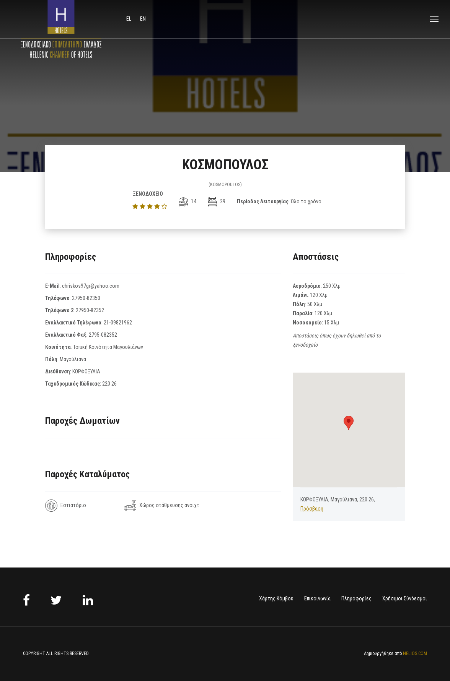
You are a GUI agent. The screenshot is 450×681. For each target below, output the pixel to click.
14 (187, 201)
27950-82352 (90, 310)
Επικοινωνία (317, 598)
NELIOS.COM (415, 653)
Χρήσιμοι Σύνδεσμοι (404, 598)
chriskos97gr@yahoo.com (90, 286)
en (143, 19)
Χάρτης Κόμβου (276, 598)
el (129, 19)
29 (216, 201)
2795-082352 (103, 335)
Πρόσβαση (311, 509)
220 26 (109, 384)
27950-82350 (86, 298)
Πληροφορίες (356, 598)
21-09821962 (118, 322)
